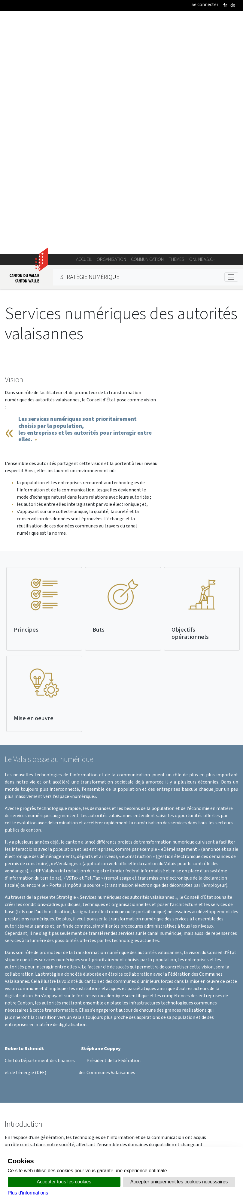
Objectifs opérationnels (190, 397)
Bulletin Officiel (163, 1145)
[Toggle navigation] (231, 41)
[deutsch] (232, 5)
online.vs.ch (202, 23)
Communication (147, 23)
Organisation (111, 23)
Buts (99, 394)
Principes (26, 394)
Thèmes (176, 23)
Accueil (84, 23)
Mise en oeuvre (33, 483)
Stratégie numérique (89, 41)
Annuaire (67, 1145)
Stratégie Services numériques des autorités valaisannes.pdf (186, 1083)
